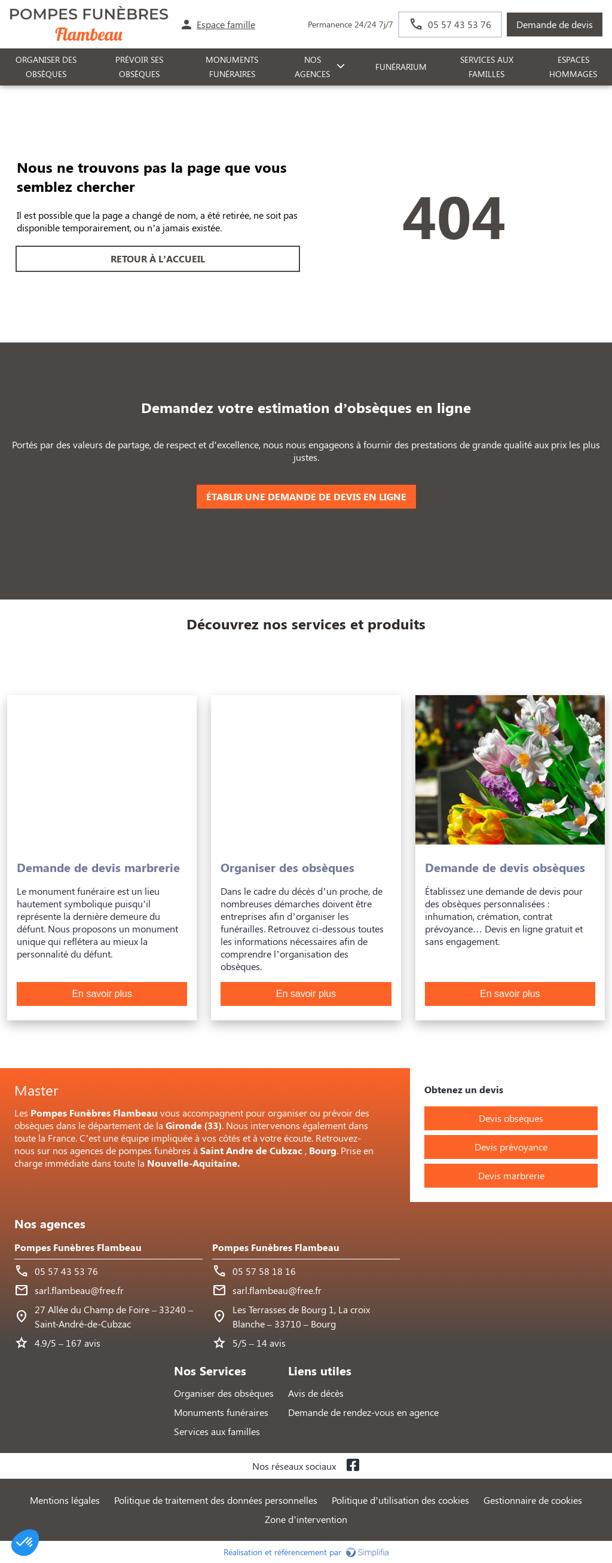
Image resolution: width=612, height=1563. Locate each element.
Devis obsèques (511, 1118)
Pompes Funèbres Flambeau (78, 1247)
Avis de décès (316, 1393)
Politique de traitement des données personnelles (215, 1500)
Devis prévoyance (511, 1146)
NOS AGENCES (312, 67)
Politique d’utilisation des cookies (400, 1500)
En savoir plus (102, 994)
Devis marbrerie (511, 1175)
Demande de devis (554, 24)
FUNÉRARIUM (401, 66)
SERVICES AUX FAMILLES (486, 67)
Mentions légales (65, 1500)
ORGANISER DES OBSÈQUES (46, 67)
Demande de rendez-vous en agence (363, 1412)
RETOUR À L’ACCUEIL (158, 258)
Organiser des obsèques (224, 1393)
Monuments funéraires (232, 67)
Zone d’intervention (306, 1519)
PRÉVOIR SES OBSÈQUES (139, 67)
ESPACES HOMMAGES (573, 67)
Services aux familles (217, 1431)
